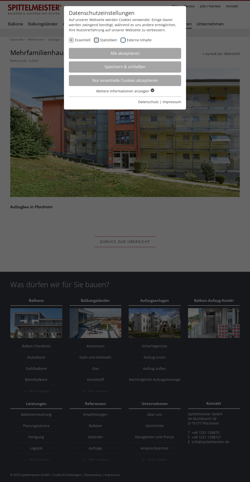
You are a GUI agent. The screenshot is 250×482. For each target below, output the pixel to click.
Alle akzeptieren (125, 53)
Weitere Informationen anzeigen (125, 91)
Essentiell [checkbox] (83, 40)
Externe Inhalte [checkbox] (139, 40)
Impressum (172, 101)
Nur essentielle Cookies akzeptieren (125, 80)
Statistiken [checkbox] (108, 40)
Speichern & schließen (125, 66)
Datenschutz (148, 101)
